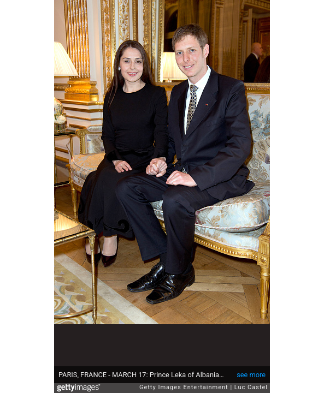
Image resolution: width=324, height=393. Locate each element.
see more (251, 375)
